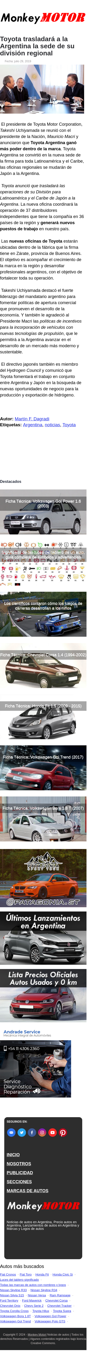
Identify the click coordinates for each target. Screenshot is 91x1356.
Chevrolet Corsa (56, 1300)
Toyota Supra (62, 1311)
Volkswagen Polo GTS (50, 1321)
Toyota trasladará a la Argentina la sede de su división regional (37, 46)
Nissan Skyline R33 (13, 1290)
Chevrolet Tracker (59, 1305)
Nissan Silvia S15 (12, 1295)
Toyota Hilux (40, 1311)
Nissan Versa (37, 1295)
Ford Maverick (31, 1300)
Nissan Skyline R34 (44, 1290)
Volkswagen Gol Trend (15, 1321)
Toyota (69, 424)
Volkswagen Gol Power (50, 1316)
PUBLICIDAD (20, 1172)
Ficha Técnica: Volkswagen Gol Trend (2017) (43, 757)
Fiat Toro (26, 1274)
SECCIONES (19, 1181)
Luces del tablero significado (19, 1279)
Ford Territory (9, 1300)
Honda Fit (42, 1274)
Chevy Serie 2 (34, 1305)
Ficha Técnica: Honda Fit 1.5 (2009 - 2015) (43, 706)
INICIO (13, 1154)
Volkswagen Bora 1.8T (15, 1316)
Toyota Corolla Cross (14, 1311)
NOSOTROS (19, 1163)
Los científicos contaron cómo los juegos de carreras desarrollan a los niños (43, 605)
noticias (52, 424)
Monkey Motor (37, 1334)
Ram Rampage (60, 1295)
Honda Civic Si (63, 1274)
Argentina (32, 424)
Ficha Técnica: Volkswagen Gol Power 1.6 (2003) (43, 503)
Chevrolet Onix (10, 1305)
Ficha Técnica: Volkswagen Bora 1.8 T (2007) (43, 808)
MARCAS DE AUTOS (27, 1190)
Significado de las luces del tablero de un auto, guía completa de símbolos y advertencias (43, 554)
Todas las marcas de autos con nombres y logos (33, 1285)
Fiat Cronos (8, 1274)
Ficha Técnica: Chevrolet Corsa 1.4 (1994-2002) (43, 655)
